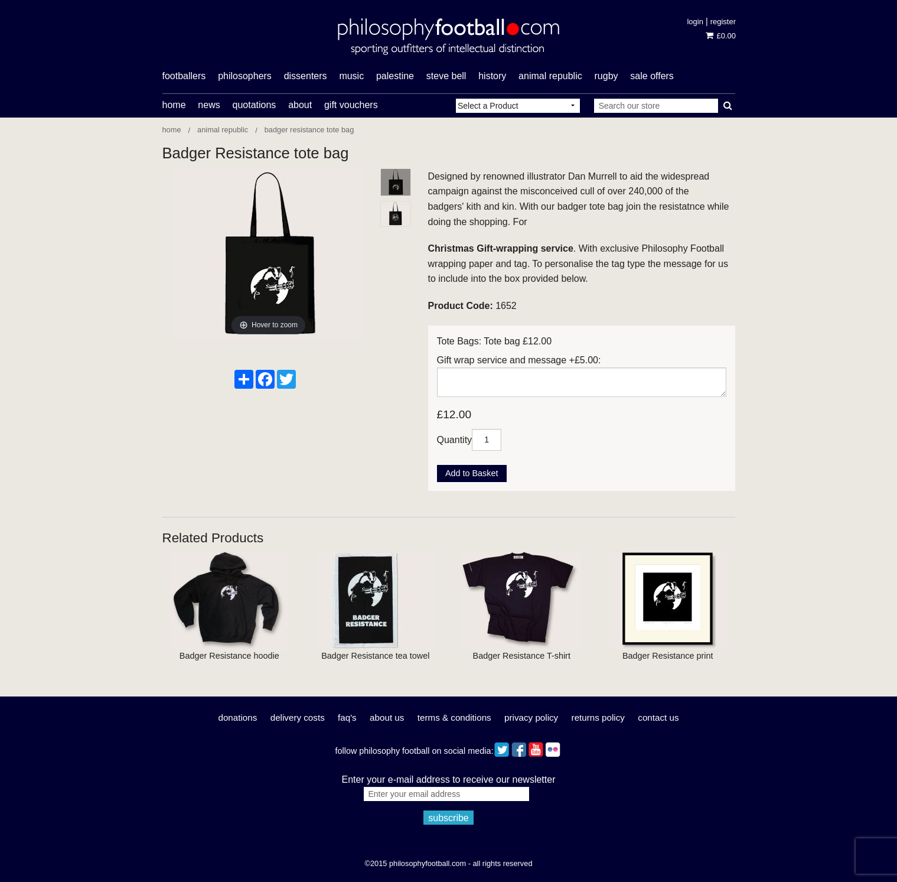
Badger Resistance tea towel (375, 655)
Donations (237, 717)
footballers (184, 76)
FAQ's (347, 717)
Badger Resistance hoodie (229, 655)
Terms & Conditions (454, 717)
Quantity (454, 439)
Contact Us (658, 717)
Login (695, 21)
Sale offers (652, 76)
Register (723, 21)
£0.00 (721, 35)
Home (174, 105)
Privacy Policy (531, 717)
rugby (606, 76)
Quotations (254, 105)
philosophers (245, 76)
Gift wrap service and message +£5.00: (519, 360)
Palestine (395, 76)
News (209, 105)
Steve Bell (446, 76)
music (351, 76)
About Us (387, 717)
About (300, 105)
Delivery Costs (297, 717)
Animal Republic (550, 76)
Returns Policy (598, 717)
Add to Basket (471, 473)
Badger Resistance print (667, 655)
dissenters (305, 76)
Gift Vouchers (351, 105)
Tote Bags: (459, 341)
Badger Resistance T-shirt (521, 655)
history (492, 76)
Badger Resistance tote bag (309, 129)
